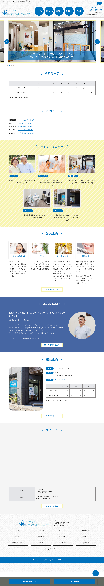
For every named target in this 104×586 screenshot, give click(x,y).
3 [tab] (11, 65)
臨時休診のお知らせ (25, 126)
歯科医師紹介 (86, 545)
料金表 (41, 557)
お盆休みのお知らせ (25, 123)
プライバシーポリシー (52, 563)
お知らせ (86, 557)
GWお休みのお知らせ (25, 130)
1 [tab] (7, 65)
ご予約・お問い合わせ (95, 7)
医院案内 (18, 551)
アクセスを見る (52, 520)
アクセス (63, 557)
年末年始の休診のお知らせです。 (29, 120)
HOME (18, 545)
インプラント (63, 551)
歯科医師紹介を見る (52, 351)
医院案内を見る (52, 426)
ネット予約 (40, 545)
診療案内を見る (52, 292)
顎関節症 (86, 551)
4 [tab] (13, 65)
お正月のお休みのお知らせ (27, 133)
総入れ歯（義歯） (18, 557)
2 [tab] (9, 65)
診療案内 (41, 551)
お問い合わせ (74, 581)
